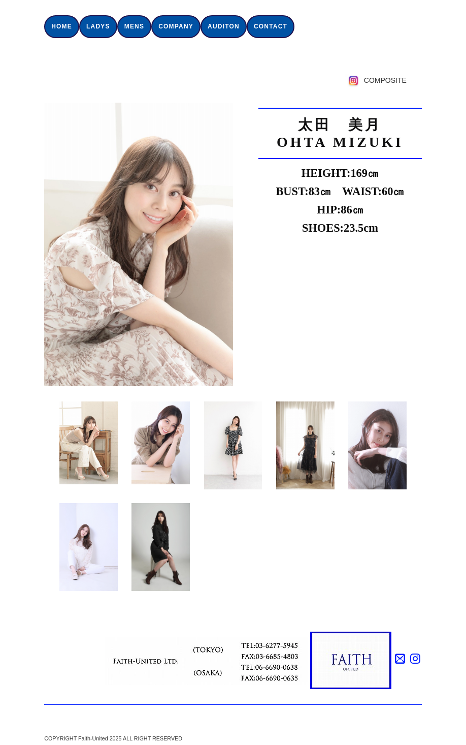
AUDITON (224, 26)
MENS (134, 26)
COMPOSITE (385, 80)
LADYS (98, 26)
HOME (61, 26)
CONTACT (270, 26)
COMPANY (175, 26)
